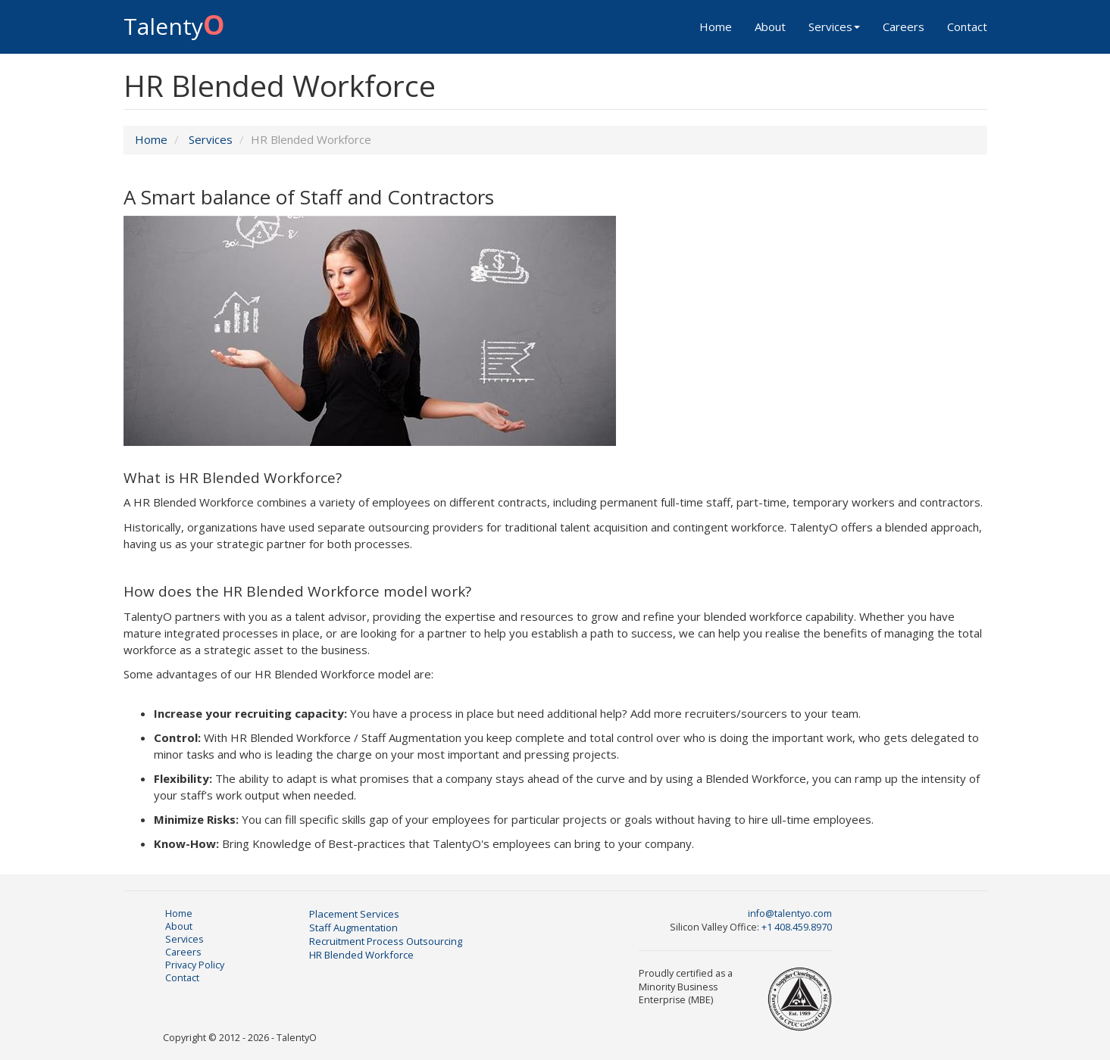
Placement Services (354, 914)
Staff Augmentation (353, 927)
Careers (903, 26)
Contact (967, 26)
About (770, 26)
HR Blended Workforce (361, 955)
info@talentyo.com (790, 913)
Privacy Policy (194, 965)
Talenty (174, 22)
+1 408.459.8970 (796, 927)
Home (715, 26)
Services (834, 26)
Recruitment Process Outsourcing (385, 941)
